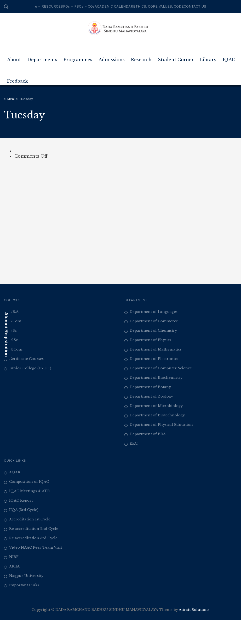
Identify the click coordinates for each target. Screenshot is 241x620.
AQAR (14, 472)
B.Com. (15, 321)
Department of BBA (148, 434)
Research (141, 57)
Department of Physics (150, 340)
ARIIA (14, 566)
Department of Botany (150, 387)
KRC (133, 443)
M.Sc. (14, 340)
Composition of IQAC (29, 481)
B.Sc (13, 330)
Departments (42, 57)
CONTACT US (195, 6)
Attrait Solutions (194, 609)
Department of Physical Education (161, 424)
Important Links (24, 585)
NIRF (14, 557)
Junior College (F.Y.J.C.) (30, 368)
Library (208, 57)
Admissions (112, 57)
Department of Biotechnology (157, 415)
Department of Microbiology (156, 406)
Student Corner (176, 57)
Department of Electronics (154, 359)
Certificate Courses (26, 359)
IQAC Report (21, 500)
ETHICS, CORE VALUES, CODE (158, 6)
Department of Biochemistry (156, 377)
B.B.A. (14, 311)
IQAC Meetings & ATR (29, 491)
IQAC (229, 57)
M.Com (15, 349)
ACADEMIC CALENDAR (114, 6)
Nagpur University (26, 575)
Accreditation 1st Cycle (29, 519)
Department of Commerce (154, 321)
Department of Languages (153, 311)
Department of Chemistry (153, 330)
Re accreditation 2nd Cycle (33, 528)
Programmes (78, 57)
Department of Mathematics (155, 349)
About (14, 57)
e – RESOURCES (49, 6)
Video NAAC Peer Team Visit (35, 547)
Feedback (17, 78)
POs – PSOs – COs (79, 6)
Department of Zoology (151, 396)
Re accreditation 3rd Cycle (33, 538)
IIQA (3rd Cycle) (23, 510)
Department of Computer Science (161, 368)
